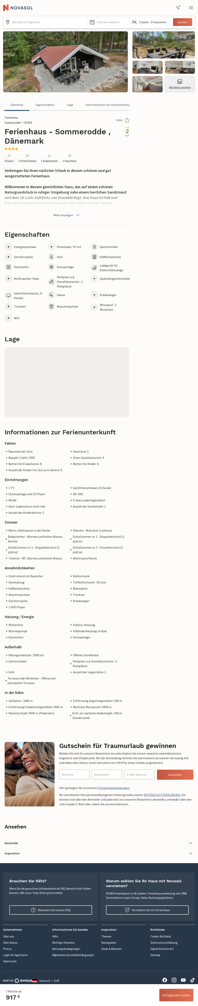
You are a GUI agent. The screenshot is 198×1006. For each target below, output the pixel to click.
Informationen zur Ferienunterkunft (109, 105)
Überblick (16, 105)
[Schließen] (191, 8)
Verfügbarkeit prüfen (176, 995)
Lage (70, 105)
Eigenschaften (45, 105)
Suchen (182, 22)
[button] (109, 22)
